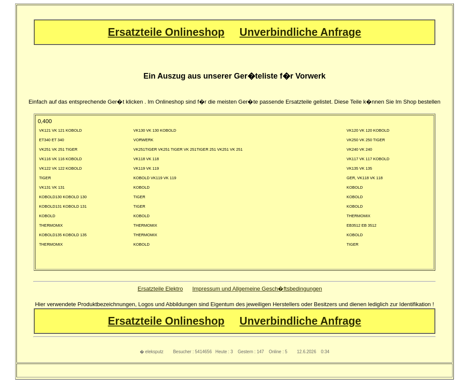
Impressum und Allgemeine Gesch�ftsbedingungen (257, 288)
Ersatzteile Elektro (160, 288)
